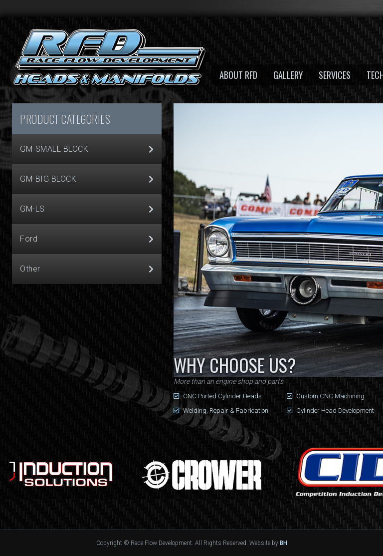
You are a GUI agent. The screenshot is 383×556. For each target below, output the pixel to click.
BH (283, 543)
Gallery (288, 74)
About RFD (238, 74)
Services (335, 74)
